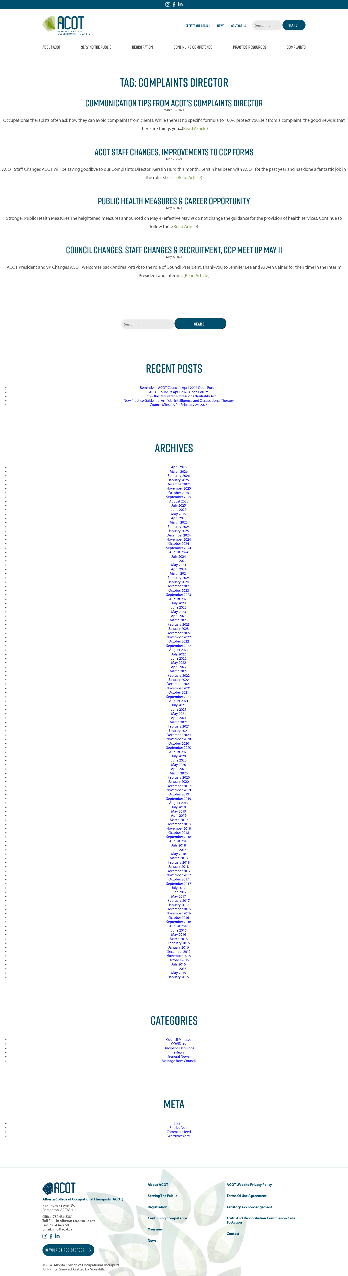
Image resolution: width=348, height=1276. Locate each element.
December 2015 (179, 951)
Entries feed (179, 1127)
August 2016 (178, 926)
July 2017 (178, 887)
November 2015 (178, 955)
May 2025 (178, 514)
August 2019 (178, 802)
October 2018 (178, 832)
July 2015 (178, 964)
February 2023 (179, 624)
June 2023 (178, 607)
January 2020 (178, 781)
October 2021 (178, 692)
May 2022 (178, 662)
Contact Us (238, 25)
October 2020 (178, 743)
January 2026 (178, 480)
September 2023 (178, 594)
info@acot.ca (62, 1229)
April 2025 (178, 518)
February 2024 (179, 577)
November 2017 (178, 875)
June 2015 (178, 968)
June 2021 (178, 709)
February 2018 (179, 862)
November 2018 (178, 828)
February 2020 (179, 777)
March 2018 (179, 858)
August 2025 (178, 501)
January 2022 (178, 679)
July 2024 (178, 556)
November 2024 (178, 539)
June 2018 (178, 849)
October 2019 (178, 794)
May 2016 (178, 934)
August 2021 (178, 700)
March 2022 (179, 671)
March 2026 (179, 471)
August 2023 (178, 599)
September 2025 (178, 496)
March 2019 (179, 819)
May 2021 (178, 713)
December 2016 (179, 909)
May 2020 (178, 764)
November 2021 (178, 688)
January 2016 (178, 947)
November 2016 (178, 913)
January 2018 (178, 866)
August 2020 (178, 751)
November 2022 (178, 637)
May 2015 (178, 972)
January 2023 (178, 628)
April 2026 (178, 467)
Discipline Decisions (178, 1048)
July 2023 (178, 603)
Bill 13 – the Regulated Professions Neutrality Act (178, 396)
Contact (233, 1233)
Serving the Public (96, 47)
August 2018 (178, 841)
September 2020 (178, 747)
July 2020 (178, 756)
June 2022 (178, 658)
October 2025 (178, 492)
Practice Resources (249, 47)
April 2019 (178, 815)
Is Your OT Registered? (68, 1250)
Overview (155, 1229)
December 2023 (179, 586)
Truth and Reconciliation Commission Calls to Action (261, 1220)
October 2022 (178, 641)
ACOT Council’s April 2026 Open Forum (178, 392)
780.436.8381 (63, 1216)
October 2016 (178, 917)
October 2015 (178, 960)
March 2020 (179, 773)
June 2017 (178, 891)
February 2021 (179, 726)
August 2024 (178, 552)
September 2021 (178, 696)
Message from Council (179, 1060)
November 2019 (178, 790)
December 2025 (179, 484)
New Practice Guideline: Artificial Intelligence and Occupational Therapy (179, 400)
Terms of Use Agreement (247, 1196)
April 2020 (178, 768)
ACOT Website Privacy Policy (249, 1184)
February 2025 (179, 526)
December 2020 (179, 734)
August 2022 (178, 649)
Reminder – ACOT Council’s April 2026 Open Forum (178, 387)
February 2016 (179, 943)
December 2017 (179, 870)
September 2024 (178, 547)
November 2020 (178, 739)
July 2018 (178, 845)
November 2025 (178, 488)
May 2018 (178, 853)
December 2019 (179, 785)
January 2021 (178, 730)
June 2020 (178, 760)
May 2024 (178, 564)
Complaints (296, 47)
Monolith (97, 1269)
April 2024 (178, 569)
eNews (179, 1052)
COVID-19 (178, 1043)
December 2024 (179, 535)
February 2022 (179, 675)
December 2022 (179, 632)
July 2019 (178, 807)
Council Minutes (178, 1039)
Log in (178, 1123)
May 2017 (178, 896)
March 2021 (179, 722)
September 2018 (178, 836)
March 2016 (179, 938)
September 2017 (178, 883)
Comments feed (179, 1131)
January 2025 (178, 530)
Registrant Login (198, 25)
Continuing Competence (193, 47)
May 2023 (178, 611)
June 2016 (178, 930)
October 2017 (178, 879)
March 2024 (179, 573)
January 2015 (178, 977)
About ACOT (51, 47)
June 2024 (178, 560)
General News (178, 1056)
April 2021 (178, 717)
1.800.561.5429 (83, 1220)
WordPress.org (179, 1135)
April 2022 (178, 666)
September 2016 (178, 921)
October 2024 (178, 543)
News (220, 25)
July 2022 (178, 654)
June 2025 (178, 509)
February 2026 (179, 475)
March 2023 (179, 620)
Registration (142, 47)
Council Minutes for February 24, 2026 (178, 404)
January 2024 (178, 581)
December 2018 (179, 824)
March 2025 (179, 522)
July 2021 (178, 705)
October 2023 (178, 590)
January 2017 (178, 904)
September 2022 (178, 645)
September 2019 (178, 798)
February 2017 (179, 900)
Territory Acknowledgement (249, 1207)
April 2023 (178, 615)
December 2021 (179, 683)
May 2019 (178, 811)
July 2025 (178, 505)
